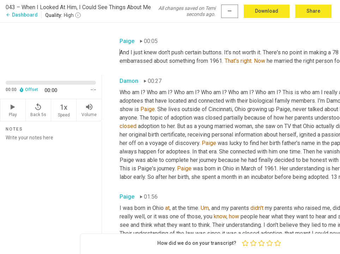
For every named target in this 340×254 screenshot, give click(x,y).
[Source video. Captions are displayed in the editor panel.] (51, 48)
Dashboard (22, 15)
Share (313, 11)
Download (266, 11)
